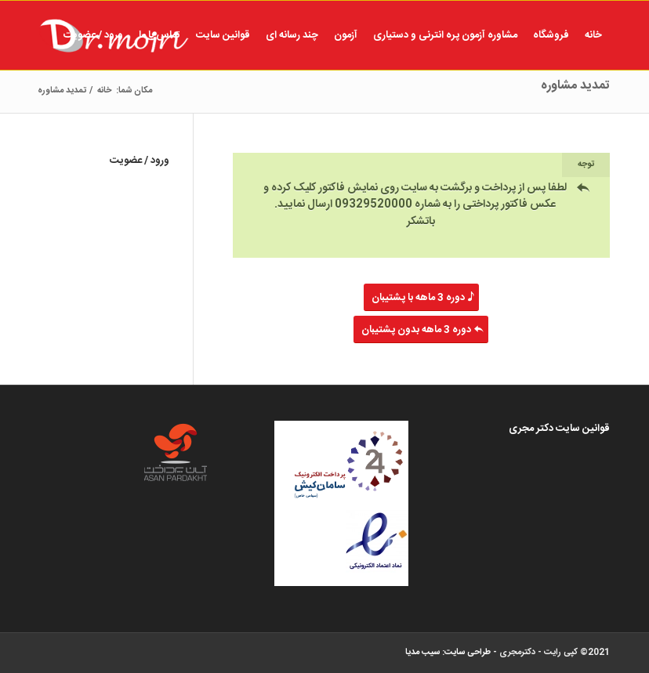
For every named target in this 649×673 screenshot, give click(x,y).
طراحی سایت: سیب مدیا (448, 653)
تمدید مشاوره (575, 85)
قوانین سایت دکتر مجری (559, 428)
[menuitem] (593, 35)
